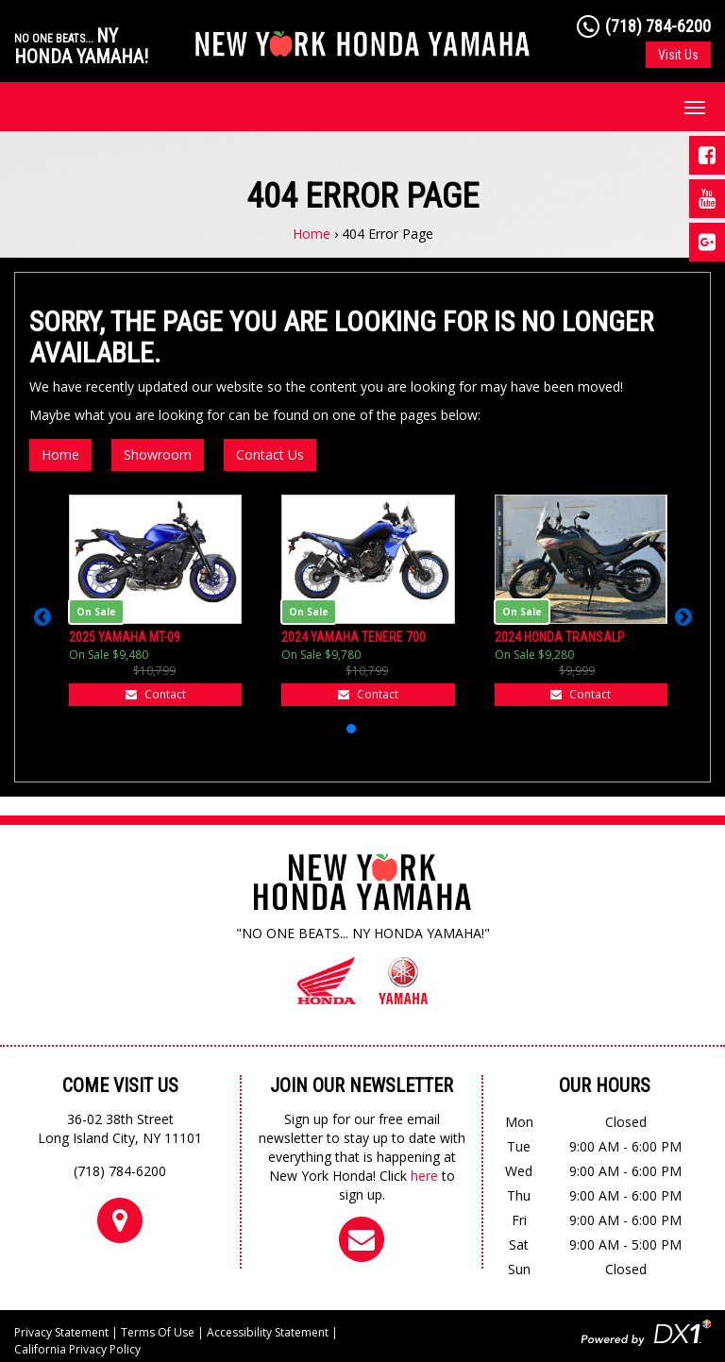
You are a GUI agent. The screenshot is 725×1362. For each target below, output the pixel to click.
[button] (42, 617)
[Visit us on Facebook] (707, 155)
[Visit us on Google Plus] (707, 242)
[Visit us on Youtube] (707, 198)
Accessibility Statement (268, 1332)
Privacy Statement (61, 1332)
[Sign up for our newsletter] (361, 1239)
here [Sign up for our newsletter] (424, 1176)
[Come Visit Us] (119, 1220)
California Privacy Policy (77, 1349)
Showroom (158, 454)
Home (311, 234)
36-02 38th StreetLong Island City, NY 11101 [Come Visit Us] (120, 1128)
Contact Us (270, 454)
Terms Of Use (157, 1332)
